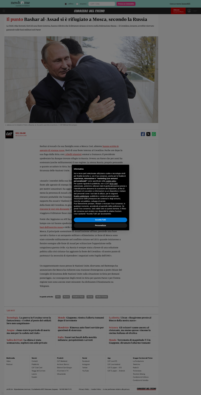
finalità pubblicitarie (81, 196)
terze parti (114, 184)
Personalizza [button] (100, 225)
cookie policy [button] (111, 181)
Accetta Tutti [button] (100, 220)
